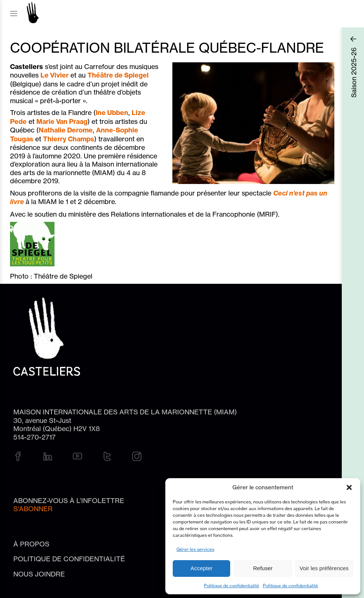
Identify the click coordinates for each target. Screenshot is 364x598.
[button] (349, 487)
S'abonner (33, 509)
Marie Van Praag (61, 121)
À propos (31, 544)
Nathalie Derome (66, 130)
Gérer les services (195, 549)
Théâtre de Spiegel (118, 75)
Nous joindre (39, 574)
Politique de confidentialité (231, 585)
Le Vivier (54, 75)
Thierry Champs (68, 139)
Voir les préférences (324, 568)
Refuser (263, 568)
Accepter (201, 568)
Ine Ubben (112, 112)
